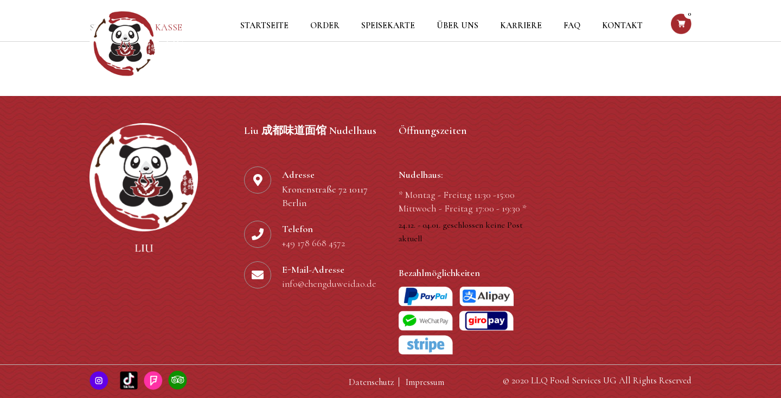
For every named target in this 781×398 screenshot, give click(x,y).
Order (325, 25)
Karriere (521, 25)
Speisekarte (388, 25)
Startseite (264, 25)
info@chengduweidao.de (331, 285)
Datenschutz (371, 382)
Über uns (457, 25)
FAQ (572, 25)
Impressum (425, 382)
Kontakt (622, 25)
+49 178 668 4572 (313, 243)
